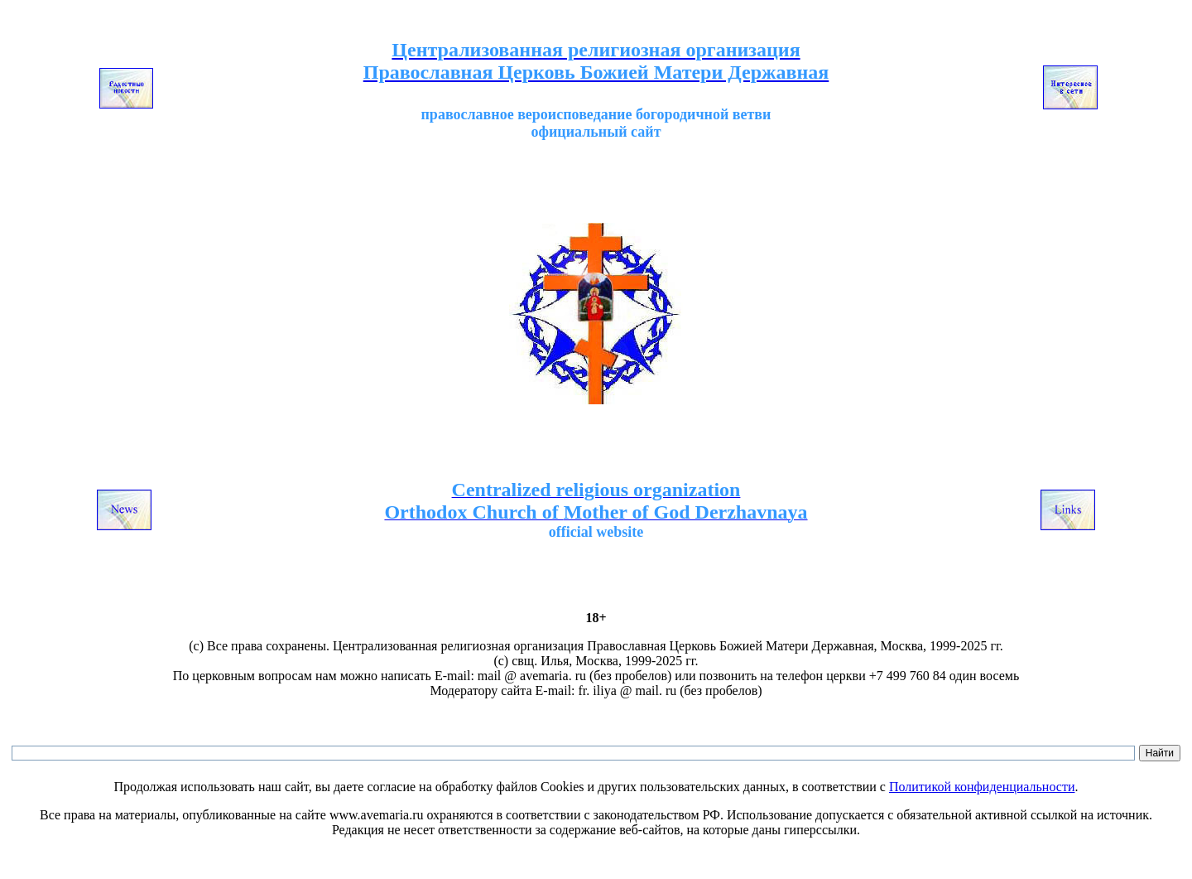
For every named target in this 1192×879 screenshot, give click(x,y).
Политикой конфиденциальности (982, 787)
